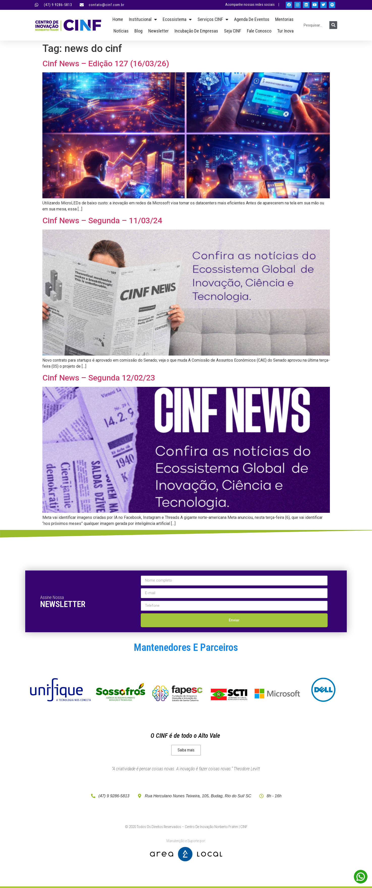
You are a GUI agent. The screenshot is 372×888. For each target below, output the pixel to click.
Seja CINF (232, 31)
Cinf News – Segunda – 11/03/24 (102, 220)
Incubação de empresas (196, 31)
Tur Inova (285, 31)
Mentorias (284, 19)
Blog (138, 31)
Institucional (143, 19)
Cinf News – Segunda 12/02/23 (98, 378)
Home (117, 19)
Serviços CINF (212, 19)
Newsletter (158, 31)
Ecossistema (177, 19)
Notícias (121, 31)
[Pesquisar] (333, 25)
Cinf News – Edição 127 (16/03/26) (105, 63)
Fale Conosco (259, 31)
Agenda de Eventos (251, 19)
